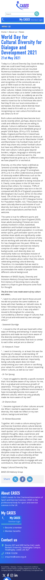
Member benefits (13, 531)
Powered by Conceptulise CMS (33, 570)
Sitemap (13, 567)
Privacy (20, 567)
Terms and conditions (31, 567)
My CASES (25, 19)
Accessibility (5, 567)
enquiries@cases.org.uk (15, 556)
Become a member (13, 527)
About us (13, 32)
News (21, 32)
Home (4, 32)
